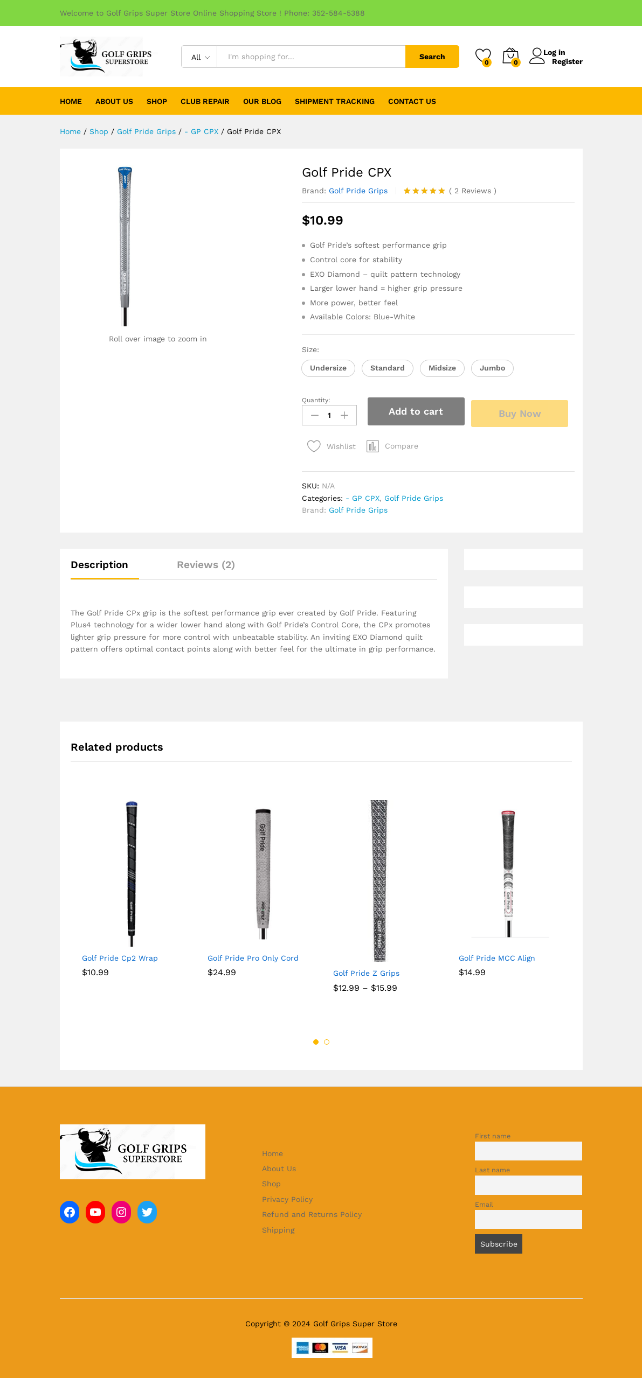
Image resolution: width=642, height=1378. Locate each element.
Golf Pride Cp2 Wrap (120, 954)
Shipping (278, 1226)
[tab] (105, 566)
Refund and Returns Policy (312, 1211)
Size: (312, 349)
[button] (328, 368)
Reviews (472, 190)
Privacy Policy (287, 1196)
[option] (133, 894)
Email (484, 1201)
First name (492, 1133)
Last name (492, 1167)
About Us (114, 101)
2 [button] (326, 1038)
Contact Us (412, 101)
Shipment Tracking (335, 101)
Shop (271, 1181)
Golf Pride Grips (358, 190)
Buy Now (523, 410)
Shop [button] (157, 101)
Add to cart (416, 411)
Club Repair (205, 101)
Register (567, 61)
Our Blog (262, 101)
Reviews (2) (206, 561)
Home (71, 101)
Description (99, 561)
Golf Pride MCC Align (497, 954)
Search (432, 56)
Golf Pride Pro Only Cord (253, 954)
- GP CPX (362, 495)
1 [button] (316, 1038)
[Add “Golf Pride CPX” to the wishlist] (329, 441)
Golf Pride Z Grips (366, 970)
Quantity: (316, 400)
